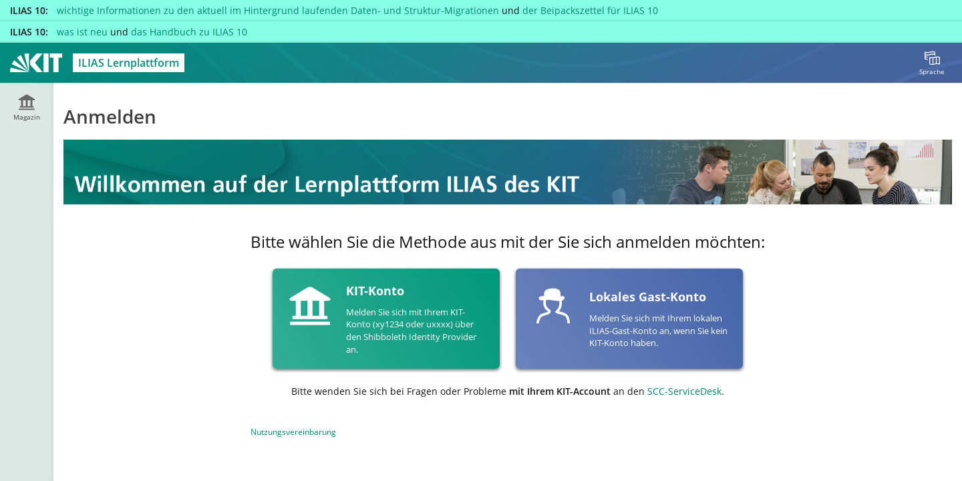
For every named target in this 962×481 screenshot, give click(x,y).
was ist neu (82, 31)
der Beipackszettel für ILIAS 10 (590, 10)
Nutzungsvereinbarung (293, 432)
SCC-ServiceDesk (684, 391)
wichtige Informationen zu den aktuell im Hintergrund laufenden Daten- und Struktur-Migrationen (278, 10)
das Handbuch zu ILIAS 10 (189, 31)
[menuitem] (932, 63)
